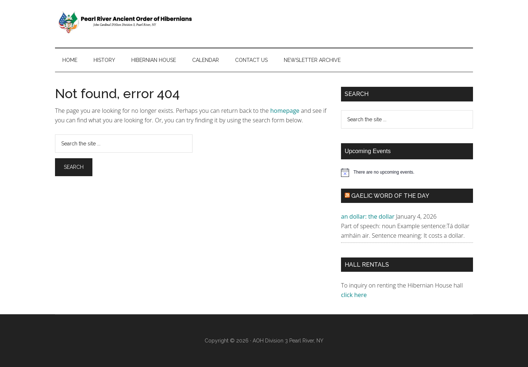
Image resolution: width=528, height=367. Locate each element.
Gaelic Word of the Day (390, 195)
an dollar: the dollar (368, 216)
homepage (285, 111)
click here (354, 295)
